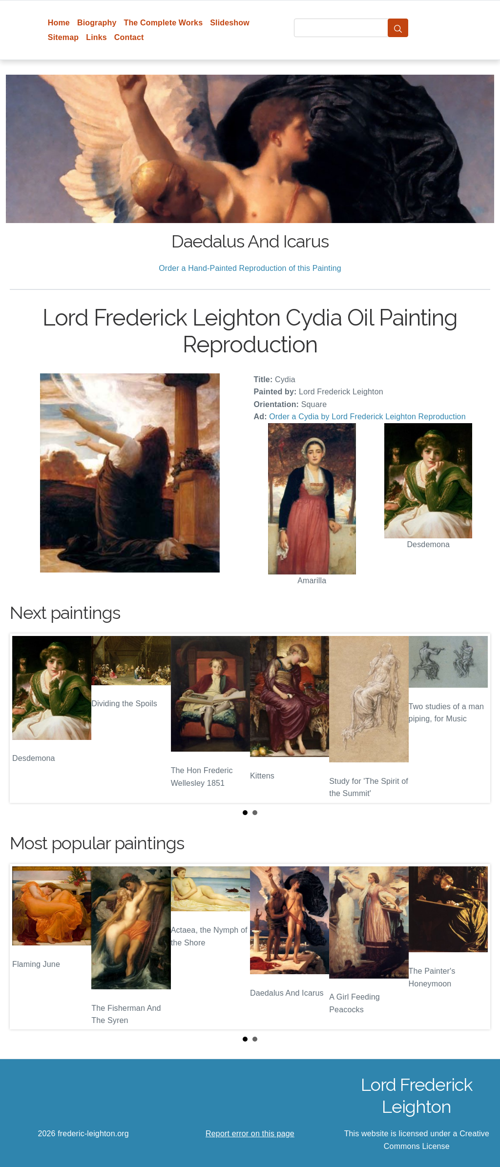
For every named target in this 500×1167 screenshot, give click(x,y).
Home (59, 23)
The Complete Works (163, 23)
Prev (25, 718)
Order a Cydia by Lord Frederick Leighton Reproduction (367, 416)
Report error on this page (250, 1133)
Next (475, 718)
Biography (97, 23)
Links (96, 37)
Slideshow (230, 23)
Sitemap (63, 37)
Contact (129, 37)
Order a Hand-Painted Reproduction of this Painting (250, 268)
